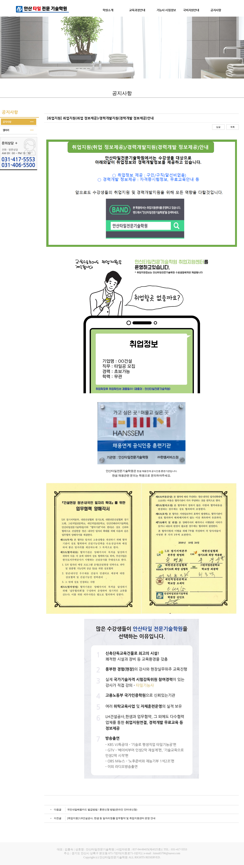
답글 (218, 127)
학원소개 (108, 10)
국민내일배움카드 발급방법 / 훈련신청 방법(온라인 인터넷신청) (102, 809)
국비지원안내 (191, 10)
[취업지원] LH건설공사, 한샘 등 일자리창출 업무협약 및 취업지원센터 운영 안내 (111, 818)
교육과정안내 (137, 10)
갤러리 (6, 130)
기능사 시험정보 (166, 10)
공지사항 (215, 10)
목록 (232, 127)
